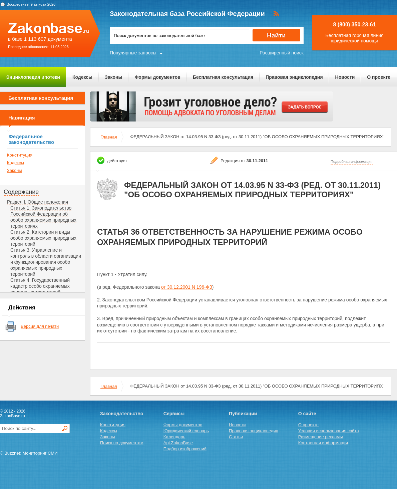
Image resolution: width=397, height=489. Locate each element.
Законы (113, 77)
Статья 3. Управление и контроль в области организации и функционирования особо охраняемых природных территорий (45, 262)
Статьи (236, 436)
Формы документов (157, 77)
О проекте (378, 77)
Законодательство (121, 413)
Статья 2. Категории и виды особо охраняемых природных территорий (43, 238)
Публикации (243, 413)
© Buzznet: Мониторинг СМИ (29, 453)
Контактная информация (323, 442)
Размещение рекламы (320, 436)
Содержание (21, 192)
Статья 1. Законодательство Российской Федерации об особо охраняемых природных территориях (43, 217)
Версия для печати (40, 326)
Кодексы (82, 77)
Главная (108, 137)
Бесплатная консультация (223, 77)
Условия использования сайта (328, 430)
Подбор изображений (185, 448)
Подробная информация (352, 162)
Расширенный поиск (282, 52)
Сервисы (173, 413)
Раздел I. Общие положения (37, 202)
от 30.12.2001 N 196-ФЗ (186, 287)
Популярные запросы (133, 52)
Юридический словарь (186, 430)
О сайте (307, 413)
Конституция (19, 155)
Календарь (174, 436)
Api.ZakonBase (178, 442)
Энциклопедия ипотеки (33, 77)
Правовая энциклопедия (294, 77)
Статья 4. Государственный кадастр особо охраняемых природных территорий (40, 286)
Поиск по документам (121, 442)
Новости (345, 77)
